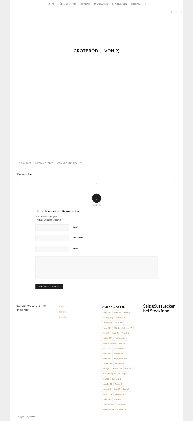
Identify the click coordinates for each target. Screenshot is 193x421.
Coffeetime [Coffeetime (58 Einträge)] (107, 323)
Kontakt (61, 306)
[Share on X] (96, 182)
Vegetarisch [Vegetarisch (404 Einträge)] (108, 404)
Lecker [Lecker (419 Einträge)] (106, 369)
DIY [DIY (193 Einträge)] (116, 328)
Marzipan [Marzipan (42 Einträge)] (117, 369)
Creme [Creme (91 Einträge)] (118, 323)
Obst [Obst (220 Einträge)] (106, 379)
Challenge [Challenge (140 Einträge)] (108, 318)
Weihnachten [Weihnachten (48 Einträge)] (108, 409)
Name (75, 226)
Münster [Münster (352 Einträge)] (122, 374)
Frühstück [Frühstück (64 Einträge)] (118, 348)
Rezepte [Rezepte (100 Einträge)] (107, 389)
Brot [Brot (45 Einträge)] (127, 312)
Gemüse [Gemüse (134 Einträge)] (118, 353)
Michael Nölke (72, 163)
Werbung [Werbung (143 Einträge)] (122, 409)
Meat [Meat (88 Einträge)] (128, 369)
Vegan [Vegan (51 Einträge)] (117, 399)
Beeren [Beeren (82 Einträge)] (117, 312)
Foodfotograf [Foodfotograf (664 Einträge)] (121, 338)
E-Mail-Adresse (78, 237)
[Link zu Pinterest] (181, 12)
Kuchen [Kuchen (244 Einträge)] (119, 363)
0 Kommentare (44, 163)
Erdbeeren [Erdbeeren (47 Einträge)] (127, 328)
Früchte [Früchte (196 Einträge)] (107, 348)
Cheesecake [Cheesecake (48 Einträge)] (121, 318)
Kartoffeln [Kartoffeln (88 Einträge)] (107, 363)
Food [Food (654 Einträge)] (125, 333)
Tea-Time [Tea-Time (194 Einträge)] (107, 394)
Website (75, 248)
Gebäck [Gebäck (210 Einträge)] (107, 353)
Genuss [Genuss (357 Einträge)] (107, 358)
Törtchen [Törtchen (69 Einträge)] (119, 394)
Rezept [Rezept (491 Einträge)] (119, 384)
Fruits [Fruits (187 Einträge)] (122, 343)
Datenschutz (63, 317)
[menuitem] (52, 4)
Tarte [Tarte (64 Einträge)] (126, 389)
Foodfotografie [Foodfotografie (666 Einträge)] (109, 343)
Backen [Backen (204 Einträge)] (107, 312)
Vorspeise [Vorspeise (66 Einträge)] (121, 404)
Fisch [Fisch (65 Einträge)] (106, 333)
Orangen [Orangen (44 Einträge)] (116, 379)
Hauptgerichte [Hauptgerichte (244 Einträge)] (120, 358)
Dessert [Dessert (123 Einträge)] (107, 328)
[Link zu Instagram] (176, 12)
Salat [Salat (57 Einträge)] (117, 389)
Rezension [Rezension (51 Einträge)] (107, 384)
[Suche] (144, 4)
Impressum (63, 311)
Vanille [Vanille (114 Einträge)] (107, 399)
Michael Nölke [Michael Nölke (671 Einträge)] (109, 374)
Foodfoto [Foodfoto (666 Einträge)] (107, 338)
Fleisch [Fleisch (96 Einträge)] (115, 333)
